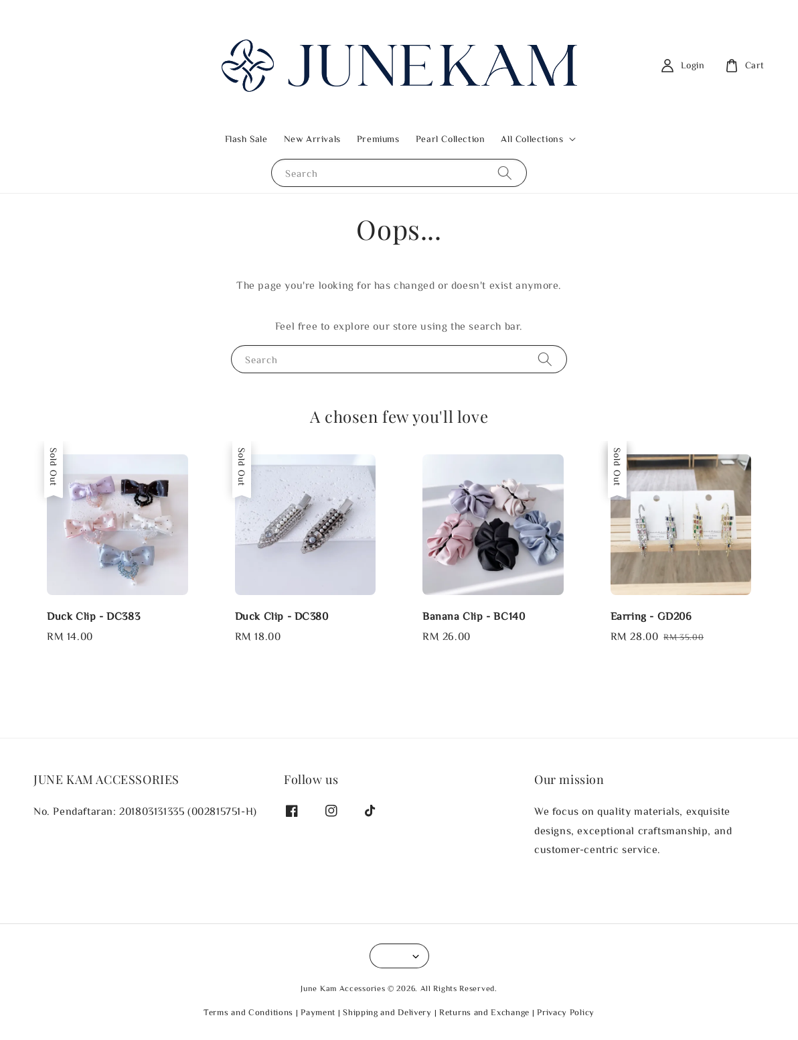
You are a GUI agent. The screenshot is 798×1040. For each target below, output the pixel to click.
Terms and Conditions (248, 1012)
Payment (318, 1012)
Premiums (378, 138)
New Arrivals (312, 138)
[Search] (504, 172)
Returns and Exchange (484, 1012)
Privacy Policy (565, 1012)
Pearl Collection (450, 138)
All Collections (532, 138)
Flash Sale (246, 138)
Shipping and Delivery (387, 1012)
